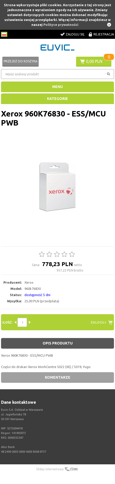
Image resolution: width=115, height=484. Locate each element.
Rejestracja (103, 34)
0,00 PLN (94, 61)
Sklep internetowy (50, 469)
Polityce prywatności (60, 24)
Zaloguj (98, 322)
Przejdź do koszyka (20, 61)
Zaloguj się (75, 34)
